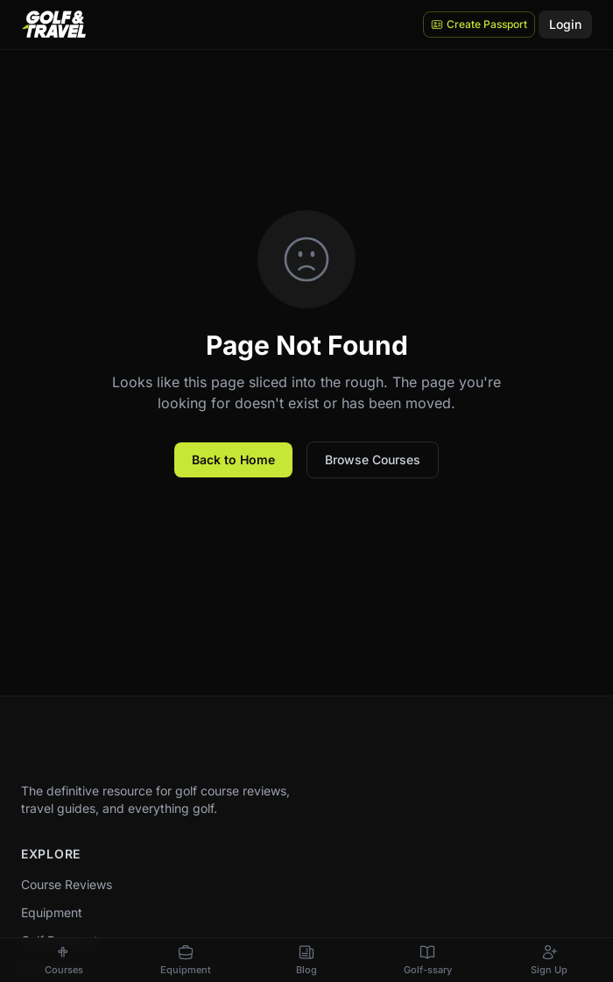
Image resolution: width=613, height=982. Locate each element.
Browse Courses (372, 459)
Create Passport (479, 24)
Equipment (51, 912)
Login (565, 24)
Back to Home (233, 459)
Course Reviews (66, 884)
